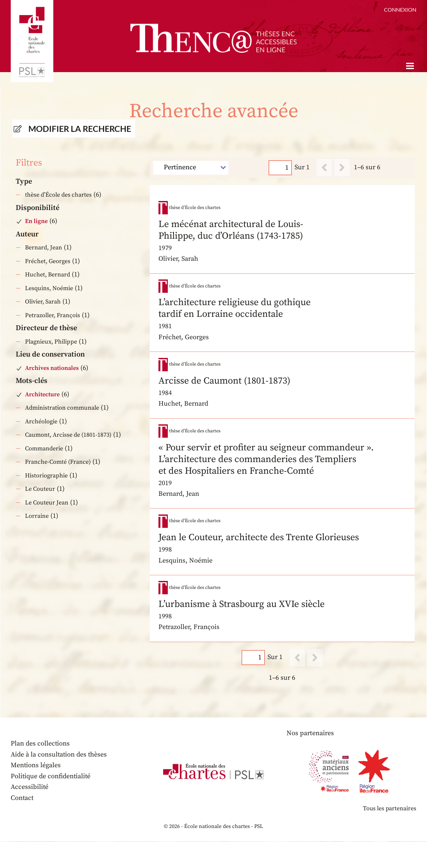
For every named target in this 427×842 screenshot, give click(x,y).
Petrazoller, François (52, 315)
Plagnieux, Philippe (51, 342)
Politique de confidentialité (51, 777)
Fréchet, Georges (47, 261)
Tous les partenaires (389, 809)
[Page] (280, 167)
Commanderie (44, 448)
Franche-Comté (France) (58, 462)
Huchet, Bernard (47, 274)
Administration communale (62, 408)
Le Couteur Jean (46, 502)
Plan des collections (40, 744)
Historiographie (46, 475)
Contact (22, 798)
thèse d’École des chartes (58, 195)
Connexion (400, 9)
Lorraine (37, 516)
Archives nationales (52, 368)
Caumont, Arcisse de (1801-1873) (68, 435)
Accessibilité (30, 787)
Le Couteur (40, 489)
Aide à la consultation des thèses (59, 755)
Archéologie (41, 421)
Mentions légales (36, 766)
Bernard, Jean (43, 247)
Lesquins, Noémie (49, 288)
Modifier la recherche (79, 129)
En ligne (36, 221)
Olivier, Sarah (43, 301)
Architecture (42, 394)
